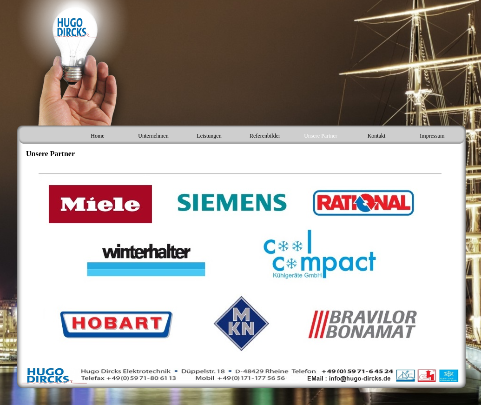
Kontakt (377, 136)
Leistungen (209, 136)
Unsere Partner (320, 136)
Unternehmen (153, 136)
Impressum (432, 136)
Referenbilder (265, 136)
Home (97, 136)
